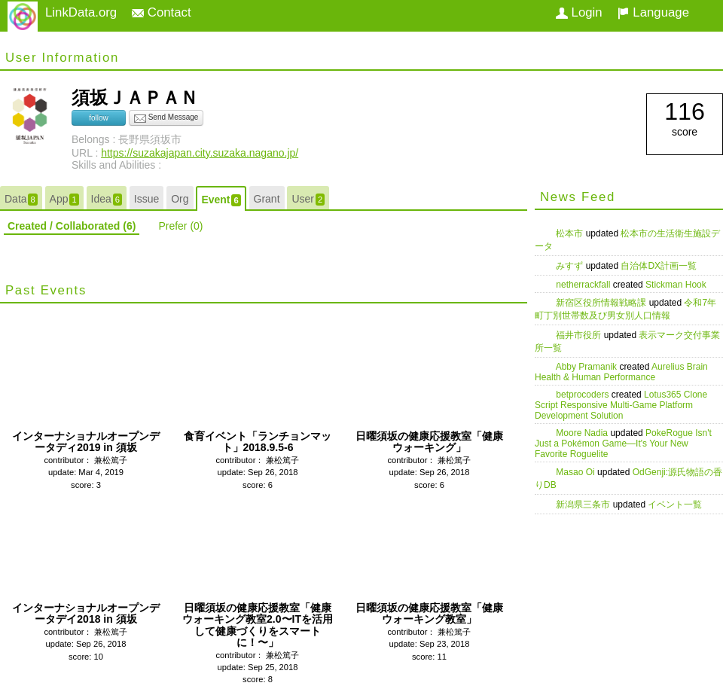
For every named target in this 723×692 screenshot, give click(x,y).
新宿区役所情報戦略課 (602, 302)
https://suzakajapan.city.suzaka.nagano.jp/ (199, 153)
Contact (161, 12)
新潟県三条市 (584, 504)
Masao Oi (576, 472)
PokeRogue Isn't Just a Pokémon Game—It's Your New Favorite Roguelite (623, 443)
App (64, 199)
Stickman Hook (675, 284)
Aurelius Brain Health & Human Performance (621, 372)
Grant (267, 199)
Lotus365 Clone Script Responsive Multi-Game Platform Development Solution (621, 405)
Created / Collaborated (72, 226)
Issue (146, 199)
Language (653, 12)
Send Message (166, 118)
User (308, 199)
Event (220, 200)
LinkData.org (81, 12)
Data (21, 199)
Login (579, 12)
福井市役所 (579, 335)
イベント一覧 (675, 504)
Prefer (180, 226)
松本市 (570, 233)
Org (179, 199)
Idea (106, 199)
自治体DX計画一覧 (659, 266)
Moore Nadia (583, 433)
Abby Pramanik (588, 366)
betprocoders (583, 394)
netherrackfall (584, 284)
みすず (570, 266)
